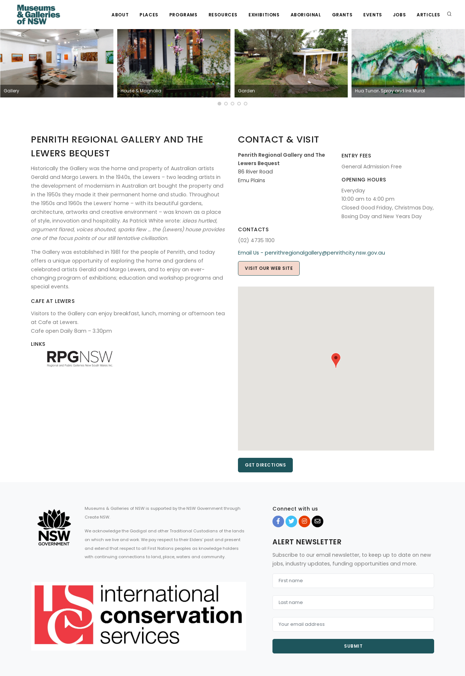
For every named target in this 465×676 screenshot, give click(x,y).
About (120, 15)
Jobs (399, 15)
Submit (353, 646)
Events (372, 15)
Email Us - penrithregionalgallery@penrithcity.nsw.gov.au (311, 252)
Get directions (265, 465)
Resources (223, 15)
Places (149, 15)
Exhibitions (264, 15)
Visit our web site (269, 268)
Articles (428, 15)
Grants (342, 15)
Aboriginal (306, 15)
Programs (183, 15)
